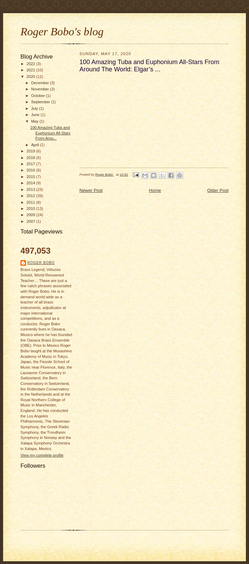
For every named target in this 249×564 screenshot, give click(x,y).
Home (155, 190)
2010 (31, 208)
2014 (31, 183)
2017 (31, 164)
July (35, 108)
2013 (31, 189)
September (41, 102)
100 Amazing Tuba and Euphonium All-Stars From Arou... (50, 132)
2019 (31, 151)
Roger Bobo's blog (62, 31)
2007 (31, 221)
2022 (31, 64)
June (36, 115)
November (40, 89)
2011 (31, 202)
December (40, 83)
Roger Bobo (41, 263)
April (35, 145)
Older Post (218, 190)
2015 (31, 177)
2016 (31, 170)
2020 (31, 76)
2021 (31, 70)
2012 (31, 196)
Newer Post (91, 190)
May (35, 121)
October (38, 96)
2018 (31, 158)
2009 (31, 215)
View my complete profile (41, 455)
